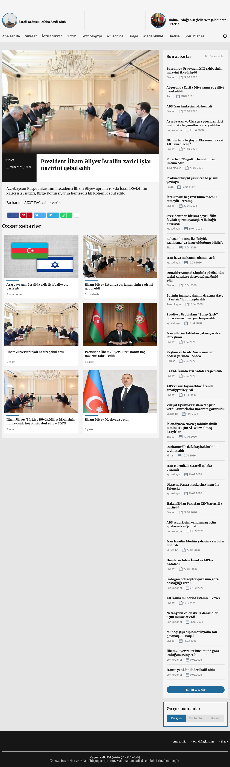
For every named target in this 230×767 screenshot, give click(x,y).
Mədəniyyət (153, 36)
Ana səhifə (11, 36)
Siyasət (31, 36)
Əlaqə (224, 741)
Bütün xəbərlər (215, 56)
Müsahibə (115, 36)
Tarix (71, 36)
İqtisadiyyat (52, 36)
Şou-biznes (194, 36)
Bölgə (133, 36)
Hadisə (174, 36)
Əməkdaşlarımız (203, 741)
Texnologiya (91, 36)
